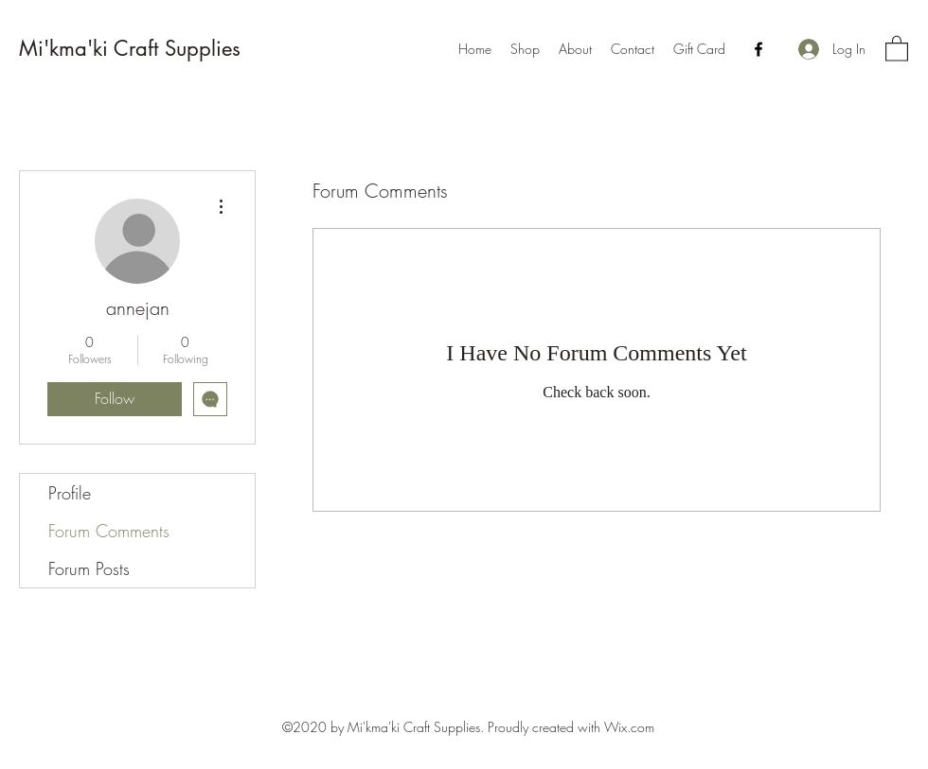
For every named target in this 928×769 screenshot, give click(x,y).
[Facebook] (758, 49)
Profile (69, 492)
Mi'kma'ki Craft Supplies (130, 48)
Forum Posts (89, 568)
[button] (896, 47)
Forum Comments (109, 530)
